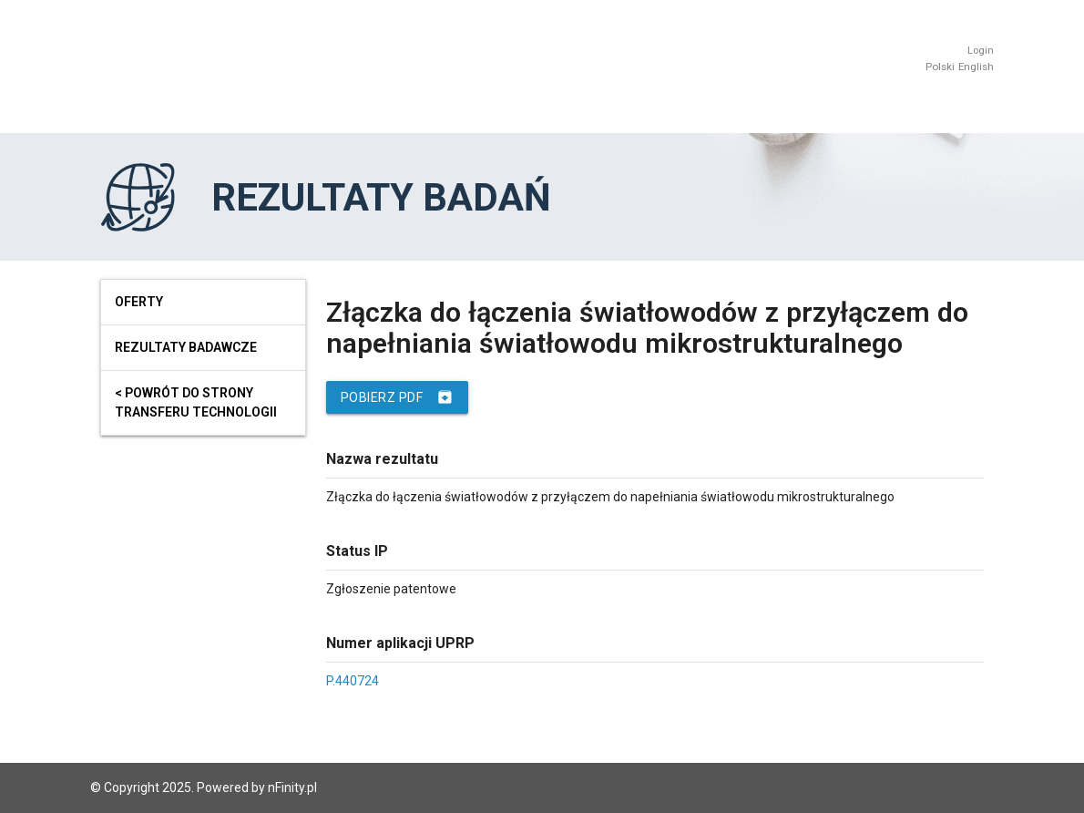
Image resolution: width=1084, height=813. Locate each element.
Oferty (139, 301)
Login (980, 51)
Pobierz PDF (398, 397)
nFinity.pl (292, 787)
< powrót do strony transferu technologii (196, 402)
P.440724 (352, 681)
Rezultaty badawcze (186, 347)
